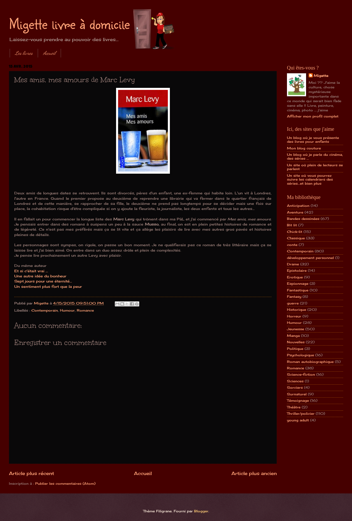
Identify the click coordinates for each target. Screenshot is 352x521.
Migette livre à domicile (69, 23)
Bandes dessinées (303, 219)
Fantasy (294, 296)
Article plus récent (31, 473)
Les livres (24, 53)
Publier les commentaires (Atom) (65, 483)
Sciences (295, 381)
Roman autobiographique (310, 362)
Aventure (295, 212)
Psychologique (300, 355)
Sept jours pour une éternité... (43, 281)
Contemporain (44, 310)
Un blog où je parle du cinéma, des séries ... (315, 156)
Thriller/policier (301, 413)
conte (292, 245)
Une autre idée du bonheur (40, 276)
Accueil (49, 53)
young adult (298, 420)
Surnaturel (297, 394)
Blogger (201, 511)
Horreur (294, 316)
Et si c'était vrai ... (31, 271)
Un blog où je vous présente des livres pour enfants (313, 140)
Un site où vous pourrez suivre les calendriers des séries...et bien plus (310, 179)
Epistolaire (297, 270)
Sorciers (295, 387)
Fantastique (297, 290)
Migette (321, 76)
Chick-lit (294, 232)
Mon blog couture (304, 148)
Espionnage (297, 283)
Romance (85, 310)
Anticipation (298, 206)
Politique (295, 349)
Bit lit (292, 225)
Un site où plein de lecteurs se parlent (315, 167)
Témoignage (298, 400)
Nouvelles (296, 342)
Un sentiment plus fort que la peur (48, 287)
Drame (293, 264)
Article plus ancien (254, 473)
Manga (293, 336)
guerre (293, 303)
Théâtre (293, 407)
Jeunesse (295, 329)
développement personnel (310, 258)
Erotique (295, 277)
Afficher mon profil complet (312, 116)
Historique (296, 309)
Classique (296, 238)
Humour (67, 310)
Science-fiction (301, 374)
